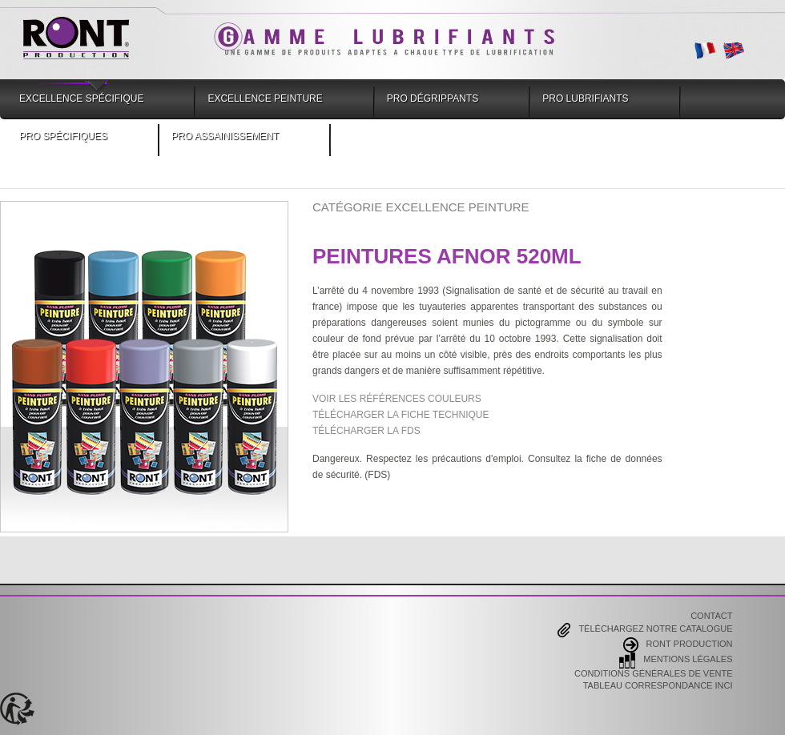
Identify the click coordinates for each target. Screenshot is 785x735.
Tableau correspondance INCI (658, 686)
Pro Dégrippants (432, 98)
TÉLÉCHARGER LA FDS (366, 430)
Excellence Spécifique (81, 98)
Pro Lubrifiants (585, 98)
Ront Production (678, 645)
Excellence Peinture (264, 98)
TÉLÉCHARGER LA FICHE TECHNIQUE (400, 414)
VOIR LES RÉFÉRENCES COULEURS (396, 398)
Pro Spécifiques (63, 136)
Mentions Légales (675, 661)
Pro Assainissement (225, 136)
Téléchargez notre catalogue (645, 630)
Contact (711, 616)
